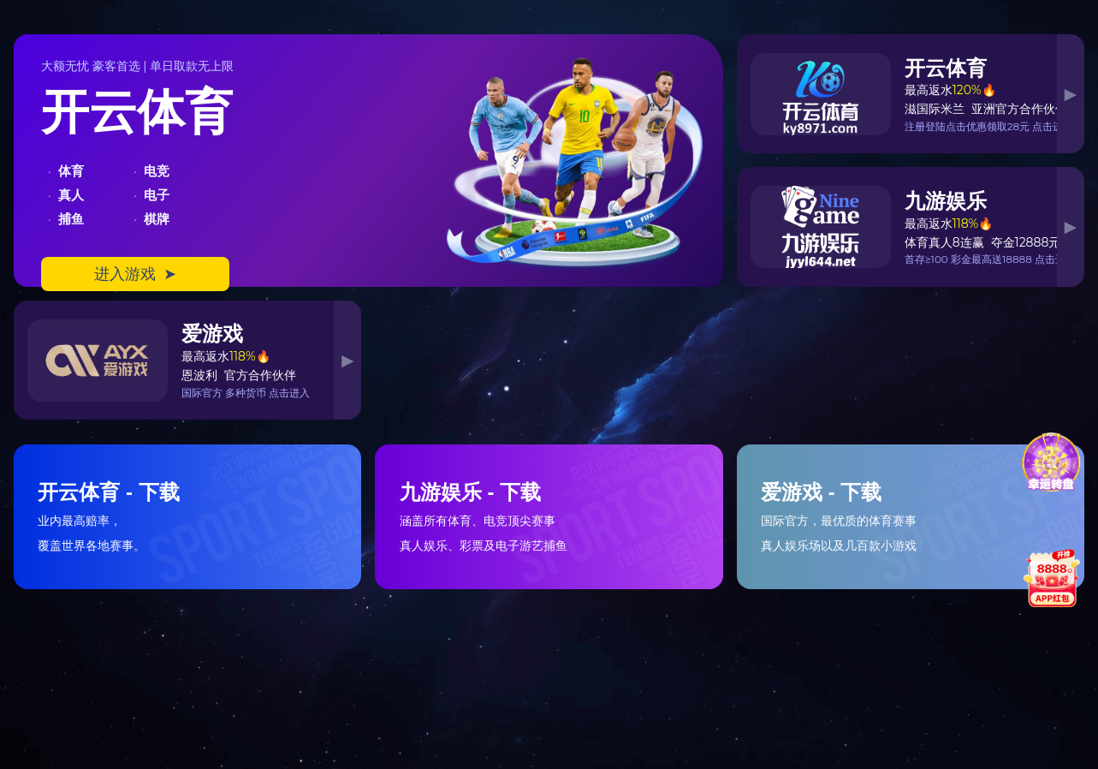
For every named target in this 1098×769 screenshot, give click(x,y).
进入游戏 (135, 274)
